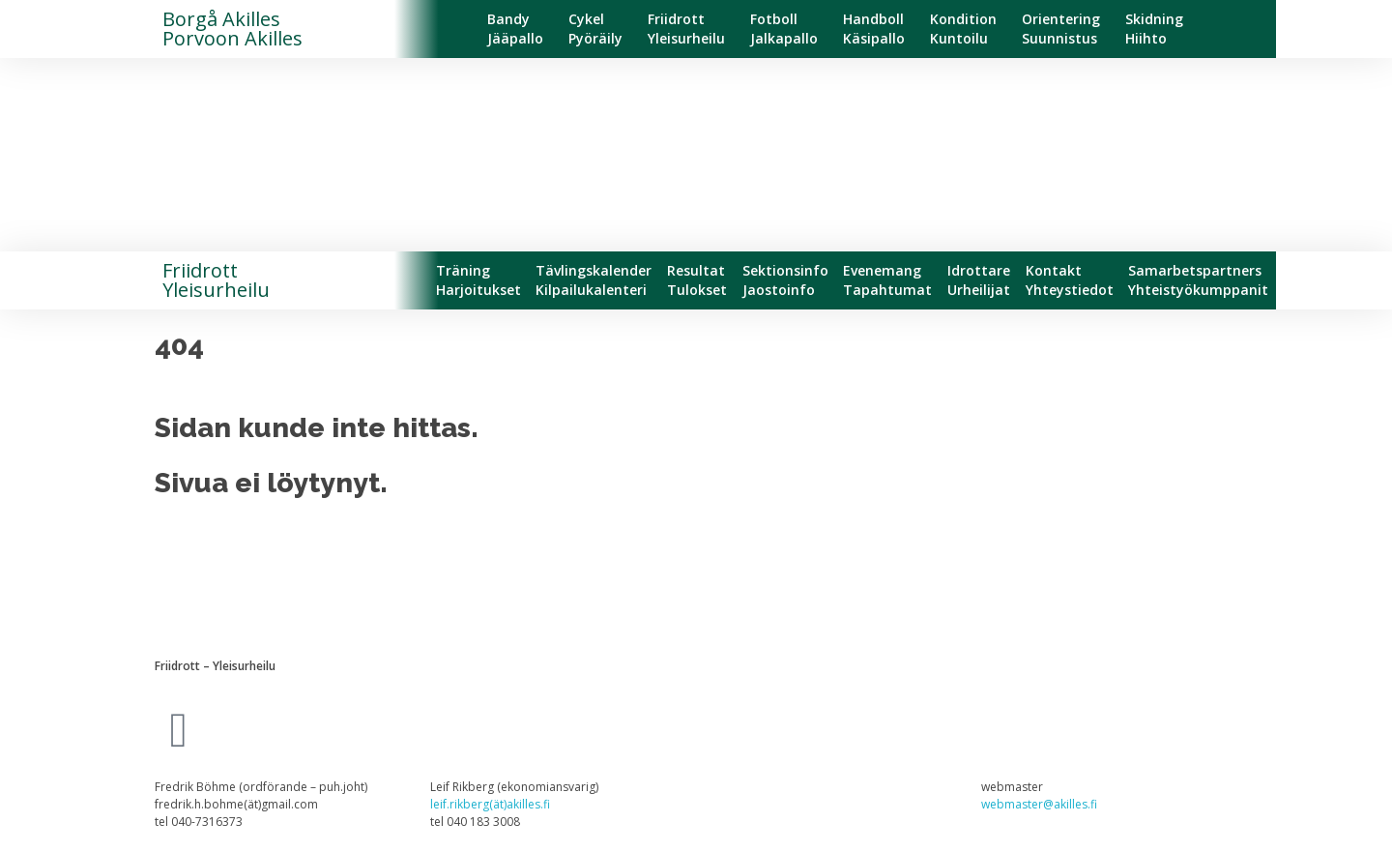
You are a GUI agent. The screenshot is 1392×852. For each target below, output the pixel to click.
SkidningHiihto (1154, 28)
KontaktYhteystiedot (1070, 280)
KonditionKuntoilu (963, 28)
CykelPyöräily (595, 28)
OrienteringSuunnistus (1061, 28)
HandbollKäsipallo (874, 28)
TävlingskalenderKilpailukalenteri (594, 280)
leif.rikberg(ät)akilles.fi (490, 804)
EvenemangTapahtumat (887, 280)
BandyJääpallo (515, 28)
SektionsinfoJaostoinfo (785, 280)
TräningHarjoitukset (478, 280)
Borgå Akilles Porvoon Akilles (232, 28)
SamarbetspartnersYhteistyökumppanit (1198, 280)
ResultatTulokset (697, 280)
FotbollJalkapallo (784, 28)
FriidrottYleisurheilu (686, 28)
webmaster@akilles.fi (1039, 804)
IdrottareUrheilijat (978, 280)
